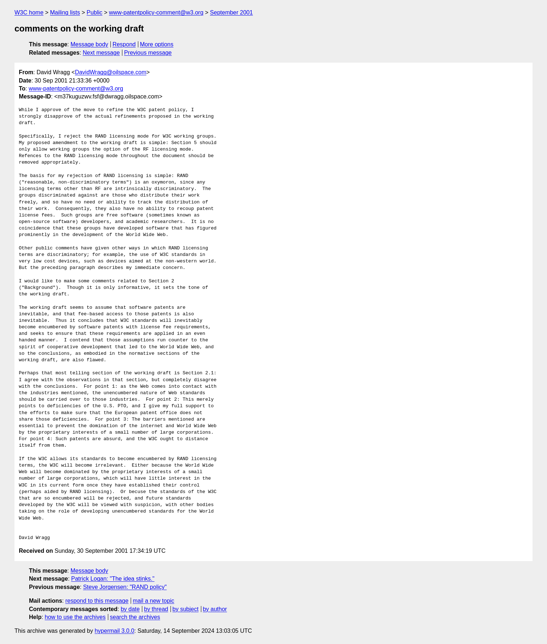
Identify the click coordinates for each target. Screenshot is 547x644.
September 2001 (231, 12)
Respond (124, 44)
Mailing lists (65, 12)
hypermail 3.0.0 (114, 631)
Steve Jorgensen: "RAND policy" (125, 587)
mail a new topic (153, 601)
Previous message (148, 53)
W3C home (28, 12)
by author (215, 609)
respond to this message (96, 601)
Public (94, 12)
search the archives (135, 617)
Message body (89, 44)
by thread (156, 609)
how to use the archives (75, 617)
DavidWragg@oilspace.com (110, 72)
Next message (101, 53)
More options (157, 44)
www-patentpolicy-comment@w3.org (156, 12)
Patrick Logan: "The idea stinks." (113, 579)
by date (130, 609)
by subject (185, 609)
